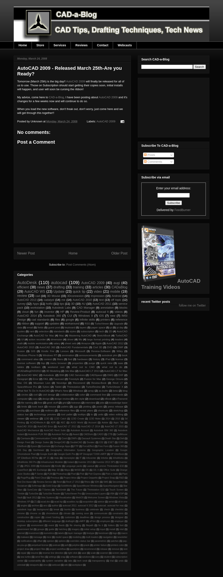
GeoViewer (38, 450)
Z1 (35, 502)
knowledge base (118, 402)
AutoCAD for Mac (44, 335)
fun (37, 311)
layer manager (75, 533)
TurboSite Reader (51, 493)
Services (60, 45)
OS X (96, 470)
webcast (56, 565)
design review (62, 398)
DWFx (74, 438)
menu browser (58, 363)
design (46, 398)
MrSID (77, 470)
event (51, 525)
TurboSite (34, 493)
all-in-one (122, 502)
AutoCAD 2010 (82, 299)
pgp (76, 406)
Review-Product (80, 311)
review (22, 296)
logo (115, 533)
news (41, 287)
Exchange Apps (62, 446)
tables (20, 367)
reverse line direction (53, 553)
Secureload (118, 482)
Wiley (120, 351)
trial (112, 561)
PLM (49, 474)
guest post (54, 327)
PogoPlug (25, 478)
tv (92, 414)
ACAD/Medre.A (38, 422)
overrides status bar (80, 541)
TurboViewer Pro (72, 493)
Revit (59, 482)
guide (51, 529)
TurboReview (93, 386)
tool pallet (67, 414)
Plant (124, 474)
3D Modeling (53, 370)
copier (37, 517)
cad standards (41, 319)
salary (56, 343)
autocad (59, 282)
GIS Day (22, 450)
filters (60, 359)
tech (101, 331)
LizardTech (22, 470)
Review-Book (98, 382)
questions (75, 549)
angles (24, 505)
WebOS (80, 497)
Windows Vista (116, 497)
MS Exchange (40, 470)
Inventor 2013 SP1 (105, 462)
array (91, 390)
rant (32, 331)
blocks (123, 307)
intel (122, 529)
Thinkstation (74, 386)
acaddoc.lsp (73, 502)
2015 (117, 418)
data (19, 327)
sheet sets (71, 343)
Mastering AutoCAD (80, 335)
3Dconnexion (75, 296)
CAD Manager (86, 307)
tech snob (82, 561)
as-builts (103, 390)
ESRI (121, 442)
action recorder (37, 339)
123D (46, 418)
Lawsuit (90, 466)
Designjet (22, 378)
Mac (61, 335)
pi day (120, 327)
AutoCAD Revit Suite (55, 430)
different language (51, 521)
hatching (63, 529)
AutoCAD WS (34, 291)
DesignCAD (60, 442)
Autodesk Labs (61, 307)
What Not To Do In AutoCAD (33, 390)
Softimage (37, 486)
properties (77, 363)
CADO (100, 434)
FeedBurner (182, 210)
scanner (104, 553)
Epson (34, 446)
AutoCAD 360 (47, 347)
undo (120, 561)
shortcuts (103, 410)
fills (80, 339)
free (40, 402)
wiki (66, 565)
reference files (67, 410)
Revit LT (118, 382)
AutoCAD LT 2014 (90, 426)
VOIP (121, 493)
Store (40, 45)
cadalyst (49, 299)
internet (21, 533)
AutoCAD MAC (29, 375)
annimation (68, 355)
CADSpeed (96, 375)
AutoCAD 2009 (75, 81)
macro (124, 533)
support (39, 323)
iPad (107, 359)
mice (49, 537)
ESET (111, 442)
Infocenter (91, 458)
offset (39, 541)
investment (34, 533)
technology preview (45, 414)
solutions (86, 557)
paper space (98, 327)
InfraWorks (118, 458)
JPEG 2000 (30, 466)
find (70, 359)
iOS (101, 315)
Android (116, 296)
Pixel (73, 474)
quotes (21, 331)
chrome (21, 513)
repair (24, 553)
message (37, 537)
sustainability (34, 561)
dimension (56, 339)
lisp (43, 363)
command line (98, 394)
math (20, 343)
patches (115, 541)
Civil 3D (97, 347)
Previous (55, 478)
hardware (82, 359)
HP (62, 311)
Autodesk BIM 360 (103, 430)
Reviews (81, 45)
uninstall (21, 565)
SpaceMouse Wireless (87, 486)
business (80, 509)
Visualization (65, 497)
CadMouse (122, 434)
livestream (103, 533)
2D (110, 331)
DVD (110, 347)
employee (105, 521)
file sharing (75, 525)
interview (90, 402)
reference (121, 319)
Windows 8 (85, 315)
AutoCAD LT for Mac (115, 370)
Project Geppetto (89, 478)
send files (40, 557)
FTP (76, 446)
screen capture (119, 553)
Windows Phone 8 (27, 355)
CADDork (88, 434)
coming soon (82, 513)
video (98, 291)
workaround (72, 323)
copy (35, 398)
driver (70, 339)
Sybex (45, 386)
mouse (52, 406)
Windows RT (50, 355)
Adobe (105, 422)
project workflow (58, 549)
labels (61, 533)
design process (102, 517)
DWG (110, 375)
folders (111, 525)
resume (34, 553)
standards (59, 331)
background (43, 509)
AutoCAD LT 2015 (114, 426)
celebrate (94, 509)
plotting (87, 406)
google (70, 319)
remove (115, 549)
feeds (61, 525)
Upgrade (118, 323)
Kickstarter (45, 466)
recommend (90, 549)
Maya (67, 470)
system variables (54, 561)
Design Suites (42, 442)
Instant (70, 462)
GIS (33, 351)
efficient (23, 287)
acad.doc (45, 502)
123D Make (95, 418)
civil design (48, 394)
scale (93, 553)
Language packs (74, 466)
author (55, 505)
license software (26, 363)
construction (23, 517)
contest (48, 359)
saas (120, 363)
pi (111, 327)
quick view (106, 363)
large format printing (98, 339)
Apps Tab (118, 422)
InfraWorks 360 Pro (27, 462)
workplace (77, 565)
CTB (110, 434)
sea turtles (26, 557)
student (107, 557)
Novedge (61, 382)
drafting (59, 287)
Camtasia (25, 438)
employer (119, 521)
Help (56, 458)
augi (116, 283)
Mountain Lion (42, 382)
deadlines (85, 517)
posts (99, 406)
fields (41, 327)
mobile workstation (38, 343)
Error (35, 378)
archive (35, 505)
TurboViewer (102, 323)
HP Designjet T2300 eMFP (92, 454)
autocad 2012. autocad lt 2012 (78, 505)
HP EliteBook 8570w (27, 458)
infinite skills (87, 319)
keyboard (70, 327)
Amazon (86, 343)
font (121, 525)
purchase (35, 410)
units (100, 414)
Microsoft (80, 351)
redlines (49, 410)
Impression (98, 296)
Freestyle (74, 378)
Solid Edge (51, 486)
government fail (25, 529)
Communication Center (45, 438)
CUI (69, 315)
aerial (111, 502)
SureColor (32, 490)
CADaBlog (119, 287)
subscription (87, 331)
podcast (56, 545)
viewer (21, 418)
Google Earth (46, 454)
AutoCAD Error (45, 426)
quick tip (79, 291)
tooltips (82, 414)
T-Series (46, 490)
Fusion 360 (118, 446)
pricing (21, 410)
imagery (76, 529)
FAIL (46, 378)
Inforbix (104, 458)
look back (37, 406)
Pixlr (82, 474)
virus (45, 565)
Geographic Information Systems (68, 450)
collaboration (67, 394)
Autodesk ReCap (60, 434)
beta (115, 390)
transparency (98, 561)
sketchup (118, 410)
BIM (61, 375)
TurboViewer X (114, 386)
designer (119, 517)
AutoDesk (27, 282)
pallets (65, 406)
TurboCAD (121, 335)
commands (117, 394)
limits (24, 406)
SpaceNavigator (111, 486)
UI (22, 339)
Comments (153, 161)
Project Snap (108, 478)
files (57, 319)
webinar (34, 418)
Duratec (91, 442)
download (94, 398)
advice (101, 502)
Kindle (58, 466)
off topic (116, 299)
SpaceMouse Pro (27, 386)
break (56, 509)
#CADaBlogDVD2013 (29, 370)
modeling (77, 537)
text (101, 299)
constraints (118, 513)
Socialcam (22, 486)
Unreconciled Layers (95, 493)
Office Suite (109, 470)
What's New (61, 390)
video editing (116, 414)
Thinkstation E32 (96, 490)
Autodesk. (48, 375)
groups (40, 529)
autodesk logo (24, 509)
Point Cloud (40, 478)
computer (22, 398)
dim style (79, 398)
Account (92, 422)
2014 (107, 418)
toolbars (36, 367)
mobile (115, 291)
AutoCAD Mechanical (28, 430)
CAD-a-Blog (56, 97)
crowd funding (52, 517)
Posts (149, 155)
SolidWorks (66, 486)
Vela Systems (48, 497)
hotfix (49, 303)
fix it (100, 525)
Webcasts (125, 45)
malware (25, 537)
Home (23, 45)
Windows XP (23, 502)
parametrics (100, 541)
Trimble (21, 493)
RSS (87, 323)
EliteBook (22, 446)
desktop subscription (27, 521)
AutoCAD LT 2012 (66, 426)
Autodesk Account (80, 430)
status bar (23, 414)
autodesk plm (109, 355)
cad (37, 296)
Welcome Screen (96, 497)
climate (67, 513)
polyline (76, 545)
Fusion (21, 351)
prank (87, 545)
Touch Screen (116, 490)
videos (119, 311)
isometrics (49, 533)
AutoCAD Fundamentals (74, 347)
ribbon (25, 323)
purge (92, 363)
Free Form (103, 446)
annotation (107, 307)
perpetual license (40, 545)
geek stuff (52, 402)
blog (125, 390)
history (96, 359)
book (124, 355)
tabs (70, 561)
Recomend (79, 382)
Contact (102, 45)
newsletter (122, 537)
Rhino (87, 482)
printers (105, 319)
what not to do (112, 367)
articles (98, 287)
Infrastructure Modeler (52, 462)
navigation (108, 537)
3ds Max (69, 370)
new (112, 315)
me (63, 299)
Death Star (110, 438)
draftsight (70, 521)
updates (54, 323)
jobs (102, 402)
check (107, 509)
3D (73, 303)
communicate (101, 513)
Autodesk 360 (52, 315)
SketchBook (103, 335)
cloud (25, 311)
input (102, 529)
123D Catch (60, 418)
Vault (19, 497)
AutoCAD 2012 (114, 343)
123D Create (77, 418)
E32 (101, 442)
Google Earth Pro (66, 454)
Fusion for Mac (92, 378)
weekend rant (56, 367)
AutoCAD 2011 (102, 303)
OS (87, 470)
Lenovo (64, 351)
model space (62, 537)
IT (80, 458)
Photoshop (61, 474)
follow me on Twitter (192, 305)
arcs (45, 505)
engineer (21, 525)
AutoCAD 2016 (25, 426)
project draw (23, 549)
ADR (53, 422)
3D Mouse (53, 296)
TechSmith (61, 490)
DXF (120, 375)
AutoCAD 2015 (25, 347)
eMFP (82, 521)
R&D (121, 478)
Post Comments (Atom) (81, 264)
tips (62, 303)
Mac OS (22, 382)
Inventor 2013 (85, 462)
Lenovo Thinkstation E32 (111, 466)
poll (66, 545)
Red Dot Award (25, 482)
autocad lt (102, 311)
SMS (105, 482)
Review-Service (44, 482)
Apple (98, 343)
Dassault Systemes (91, 438)
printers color (117, 545)
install (112, 529)
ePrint (93, 521)
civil (35, 394)
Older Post (119, 253)
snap (63, 557)
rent (125, 549)
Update (59, 291)
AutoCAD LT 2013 (89, 370)
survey (21, 303)
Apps (35, 303)
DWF (120, 347)
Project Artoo (70, 478)
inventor (49, 311)
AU (83, 303)
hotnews (76, 402)
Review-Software (100, 351)
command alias (30, 359)
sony (97, 557)
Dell (122, 438)
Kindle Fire (47, 351)
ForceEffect (88, 446)
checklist (119, 509)
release (104, 549)
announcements (88, 355)
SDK (97, 482)
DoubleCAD (76, 442)
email (30, 327)
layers (83, 327)
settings (53, 557)
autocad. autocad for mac (111, 505)
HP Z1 (46, 458)
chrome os (35, 513)
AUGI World (77, 422)
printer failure (100, 545)
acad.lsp (58, 502)
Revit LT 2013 (73, 482)
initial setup (90, 529)
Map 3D (56, 470)
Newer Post (26, 253)
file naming (27, 402)
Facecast (59, 378)
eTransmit (121, 398)
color (82, 394)
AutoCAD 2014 (27, 315)
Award (76, 434)
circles (24, 394)
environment (37, 525)
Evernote (46, 446)
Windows (78, 390)
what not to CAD (83, 367)
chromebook (52, 513)
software (73, 557)
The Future (77, 490)
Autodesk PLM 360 (37, 434)
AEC (63, 422)
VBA (112, 493)
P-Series (39, 474)
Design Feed (23, 442)
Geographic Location (103, 450)
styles (72, 331)
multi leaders (92, 537)
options (62, 541)
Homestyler (69, 458)
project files (39, 549)
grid (64, 402)
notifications (27, 541)
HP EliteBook (117, 454)
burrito (67, 509)
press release (115, 406)
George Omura (114, 378)
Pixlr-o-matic (112, 474)
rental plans (86, 410)
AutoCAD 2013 (26, 299)
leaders (119, 339)
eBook (108, 398)
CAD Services (77, 375)
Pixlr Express (95, 474)
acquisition (88, 502)
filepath (89, 525)
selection (44, 331)
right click (72, 553)
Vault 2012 (31, 497)
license (119, 359)
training (78, 287)
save (83, 553)
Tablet (58, 386)
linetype (91, 533)
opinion (50, 541)
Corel (64, 438)
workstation (37, 307)
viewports (34, 565)
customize (70, 517)
